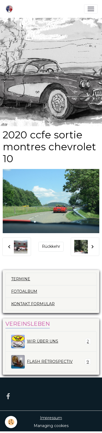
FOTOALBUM (24, 291)
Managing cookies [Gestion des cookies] (51, 425)
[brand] (10, 9)
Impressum (51, 417)
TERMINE (20, 278)
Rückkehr (51, 246)
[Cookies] (11, 422)
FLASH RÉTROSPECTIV (51, 362)
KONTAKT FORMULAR (33, 303)
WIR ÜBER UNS (51, 341)
